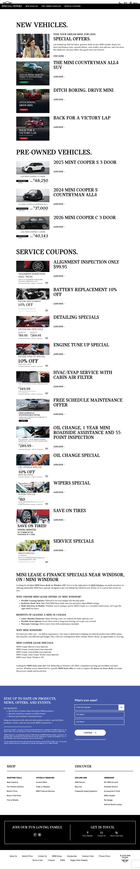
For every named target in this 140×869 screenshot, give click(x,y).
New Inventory (12, 782)
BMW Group (57, 856)
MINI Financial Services (45, 791)
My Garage (108, 800)
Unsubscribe (72, 856)
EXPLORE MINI (81, 778)
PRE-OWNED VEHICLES (51, 6)
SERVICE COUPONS (72, 6)
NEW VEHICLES (31, 6)
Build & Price (12, 791)
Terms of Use (37, 860)
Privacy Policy (104, 856)
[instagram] (39, 834)
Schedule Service (111, 787)
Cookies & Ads (88, 856)
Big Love (78, 787)
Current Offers (41, 782)
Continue (90, 732)
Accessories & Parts (112, 791)
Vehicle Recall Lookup (113, 805)
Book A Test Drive (14, 796)
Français (51, 860)
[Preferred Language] (99, 707)
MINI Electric (80, 782)
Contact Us (42, 856)
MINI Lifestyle (109, 796)
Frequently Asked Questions (86, 791)
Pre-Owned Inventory (15, 787)
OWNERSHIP (109, 778)
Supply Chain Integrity (79, 860)
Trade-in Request (43, 787)
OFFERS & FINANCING (45, 778)
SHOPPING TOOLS (14, 778)
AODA (62, 860)
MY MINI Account (111, 782)
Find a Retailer (13, 800)
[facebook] (35, 834)
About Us (13, 856)
